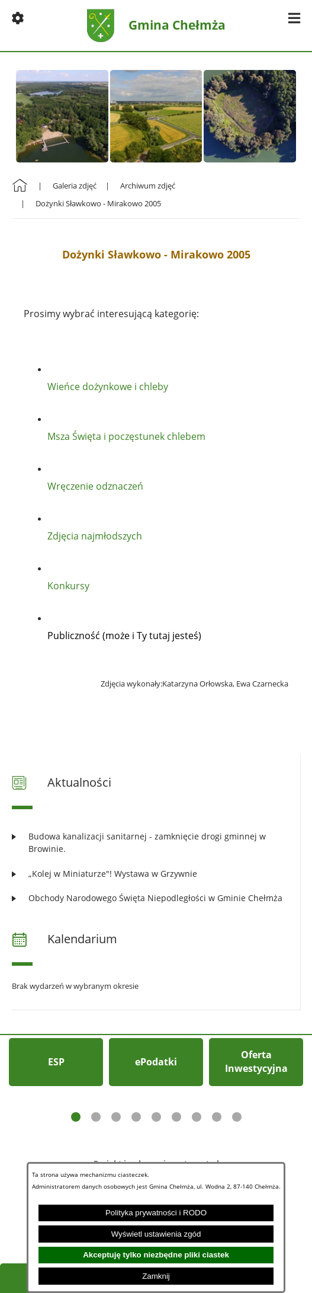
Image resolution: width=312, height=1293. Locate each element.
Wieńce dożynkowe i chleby (107, 386)
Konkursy (68, 585)
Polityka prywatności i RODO (156, 1212)
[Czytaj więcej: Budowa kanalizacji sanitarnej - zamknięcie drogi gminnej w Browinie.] (156, 842)
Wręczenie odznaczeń (95, 486)
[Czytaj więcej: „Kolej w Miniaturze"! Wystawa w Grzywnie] (156, 873)
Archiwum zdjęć (147, 185)
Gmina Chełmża (177, 25)
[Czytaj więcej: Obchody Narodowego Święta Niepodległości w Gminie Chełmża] (156, 898)
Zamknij (156, 1276)
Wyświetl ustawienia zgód (156, 1234)
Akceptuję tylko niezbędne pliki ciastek (156, 1254)
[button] (18, 18)
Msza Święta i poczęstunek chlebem (126, 436)
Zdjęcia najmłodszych (94, 535)
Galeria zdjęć (75, 185)
